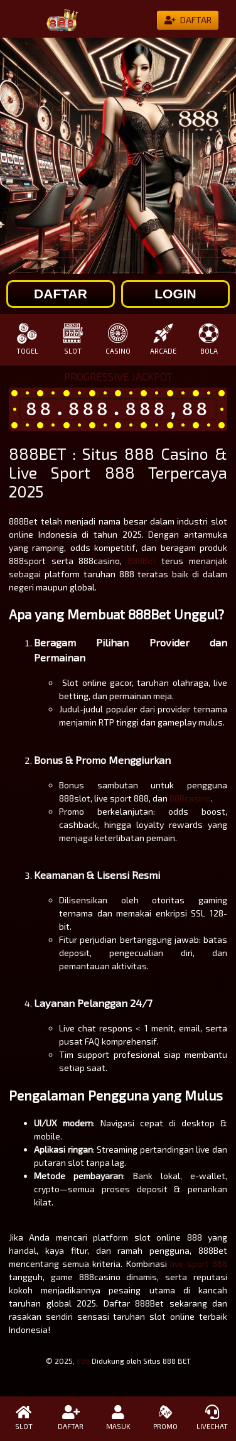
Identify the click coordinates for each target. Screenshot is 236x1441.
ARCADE (163, 339)
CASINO (118, 339)
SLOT (72, 339)
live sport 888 (198, 1263)
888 (83, 1360)
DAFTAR (70, 1417)
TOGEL (27, 339)
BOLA (209, 339)
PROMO (165, 1417)
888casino (190, 798)
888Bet (141, 560)
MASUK (118, 1417)
